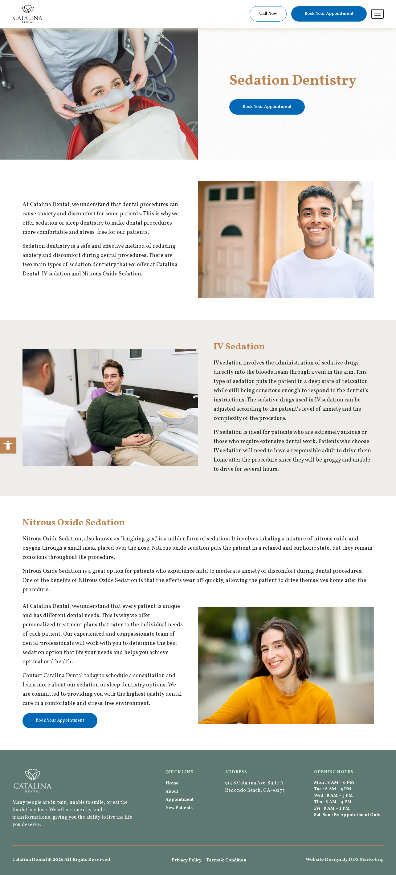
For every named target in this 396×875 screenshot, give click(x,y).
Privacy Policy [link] (186, 860)
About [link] (171, 792)
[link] (8, 445)
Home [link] (171, 783)
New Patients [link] (179, 808)
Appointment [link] (179, 800)
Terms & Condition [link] (226, 860)
